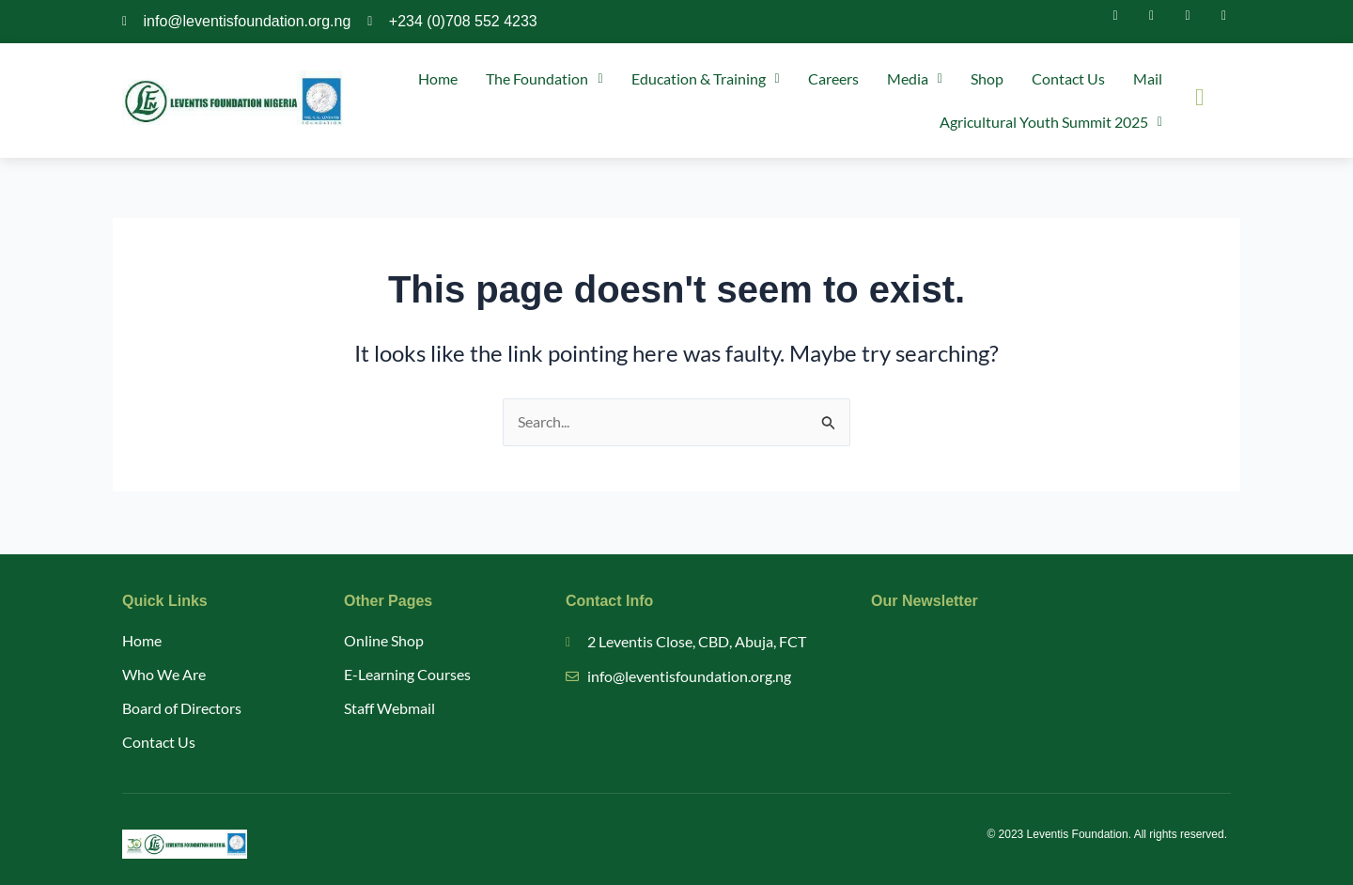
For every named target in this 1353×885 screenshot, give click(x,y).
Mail (1147, 78)
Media (914, 78)
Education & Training (705, 78)
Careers (833, 78)
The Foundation (544, 78)
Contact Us (1068, 78)
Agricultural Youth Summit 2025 (1051, 122)
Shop (987, 78)
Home (438, 78)
